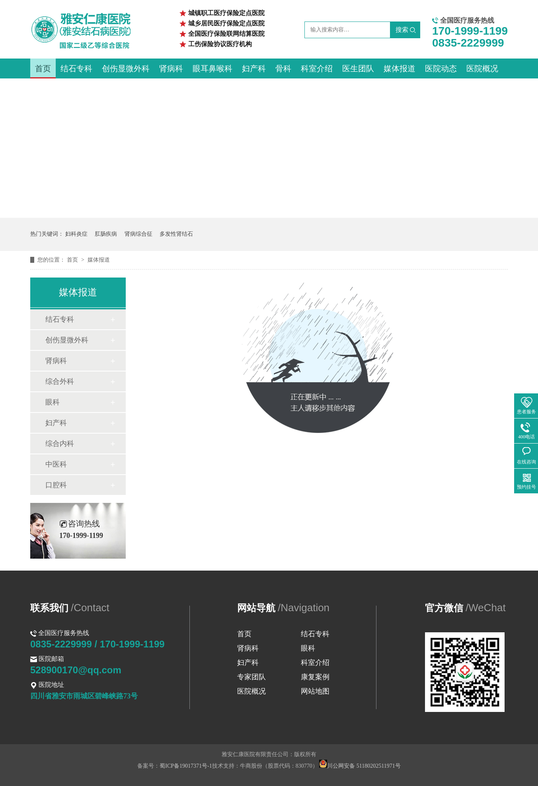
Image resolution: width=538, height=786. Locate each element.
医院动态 (441, 68)
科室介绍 (317, 68)
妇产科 (254, 68)
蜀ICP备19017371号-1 (186, 766)
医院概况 (482, 68)
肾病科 (171, 68)
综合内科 (59, 444)
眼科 (52, 402)
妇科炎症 (76, 234)
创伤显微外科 (126, 68)
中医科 (56, 464)
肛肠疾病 (106, 234)
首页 (43, 68)
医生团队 (358, 68)
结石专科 (76, 68)
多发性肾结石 (176, 234)
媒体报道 (399, 68)
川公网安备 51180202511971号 (359, 766)
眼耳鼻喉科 (212, 68)
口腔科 (56, 485)
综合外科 (59, 381)
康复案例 (315, 677)
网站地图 (315, 691)
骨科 (283, 68)
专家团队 (251, 677)
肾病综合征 (138, 234)
